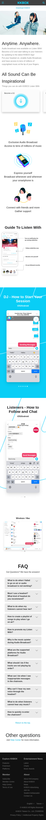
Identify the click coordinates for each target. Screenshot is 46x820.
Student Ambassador (32, 793)
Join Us (27, 790)
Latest (26, 763)
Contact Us (28, 796)
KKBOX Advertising (31, 787)
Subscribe (6, 779)
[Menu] (2, 2)
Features (5, 763)
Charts (26, 766)
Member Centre (8, 782)
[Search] (43, 2)
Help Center (15, 740)
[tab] (18, 386)
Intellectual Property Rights (33, 815)
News (26, 784)
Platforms (6, 769)
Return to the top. (23, 723)
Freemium (6, 766)
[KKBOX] (23, 2)
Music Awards (29, 769)
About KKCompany (31, 779)
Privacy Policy (15, 815)
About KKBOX (29, 782)
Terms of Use (7, 787)
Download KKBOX (23, 8)
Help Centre (7, 784)
